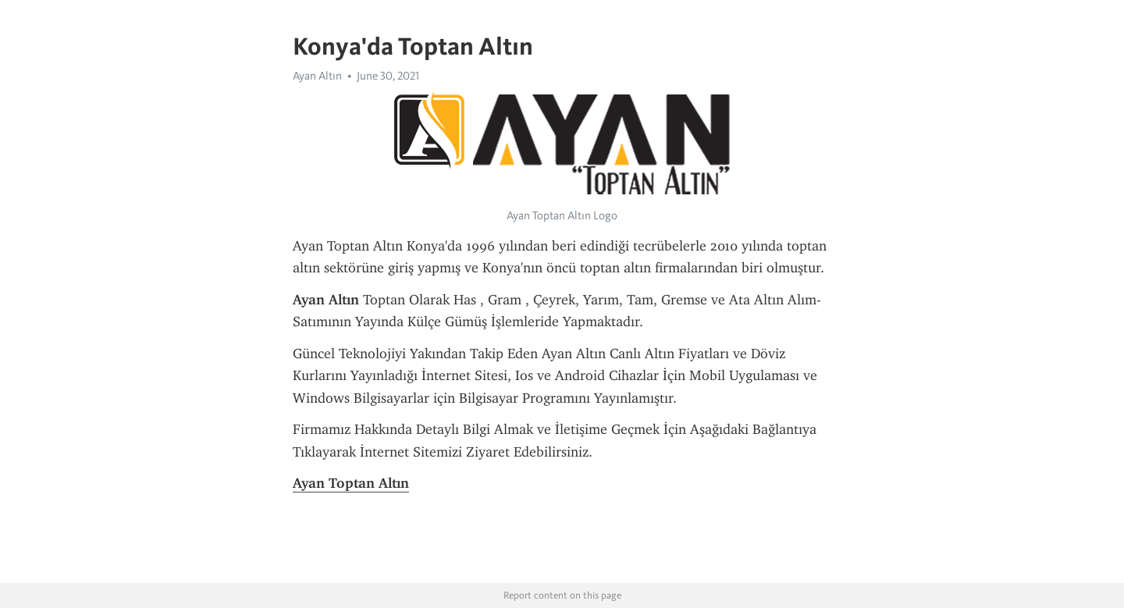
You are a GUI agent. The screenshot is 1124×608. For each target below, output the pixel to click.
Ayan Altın (317, 76)
